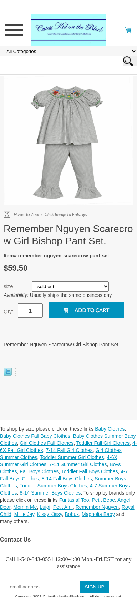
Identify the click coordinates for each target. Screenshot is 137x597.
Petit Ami (63, 507)
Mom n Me (25, 507)
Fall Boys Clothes (39, 471)
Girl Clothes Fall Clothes (46, 443)
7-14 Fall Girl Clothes (69, 450)
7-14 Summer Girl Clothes (78, 464)
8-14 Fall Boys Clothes (67, 478)
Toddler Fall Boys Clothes (89, 471)
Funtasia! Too (74, 500)
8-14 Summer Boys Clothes (50, 493)
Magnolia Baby (98, 514)
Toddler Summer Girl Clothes (72, 457)
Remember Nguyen (97, 507)
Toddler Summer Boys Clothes (53, 486)
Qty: (9, 311)
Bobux (72, 514)
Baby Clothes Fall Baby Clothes (35, 436)
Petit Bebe (103, 500)
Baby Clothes (110, 429)
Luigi (45, 507)
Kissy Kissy (49, 514)
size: (10, 286)
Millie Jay (24, 514)
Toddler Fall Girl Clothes (103, 443)
